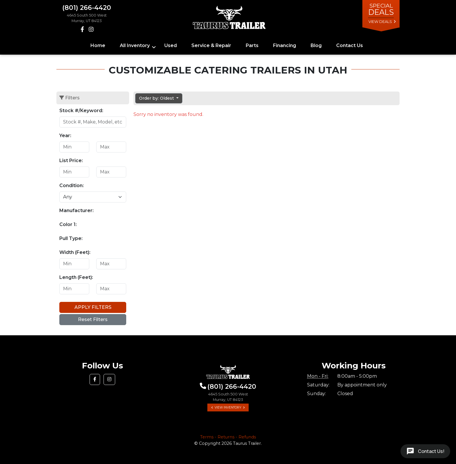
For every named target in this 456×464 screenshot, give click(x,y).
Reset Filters (93, 319)
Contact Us (349, 45)
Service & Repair (211, 45)
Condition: (71, 185)
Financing (284, 45)
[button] (95, 379)
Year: (65, 135)
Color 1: (68, 224)
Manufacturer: (76, 210)
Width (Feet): (74, 252)
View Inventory (228, 407)
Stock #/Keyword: (81, 110)
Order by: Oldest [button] (157, 98)
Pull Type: (71, 238)
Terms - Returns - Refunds (228, 437)
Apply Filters (92, 307)
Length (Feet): (76, 277)
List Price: (71, 160)
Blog (316, 45)
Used (170, 45)
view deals (380, 21)
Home (97, 45)
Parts (252, 45)
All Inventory (135, 45)
